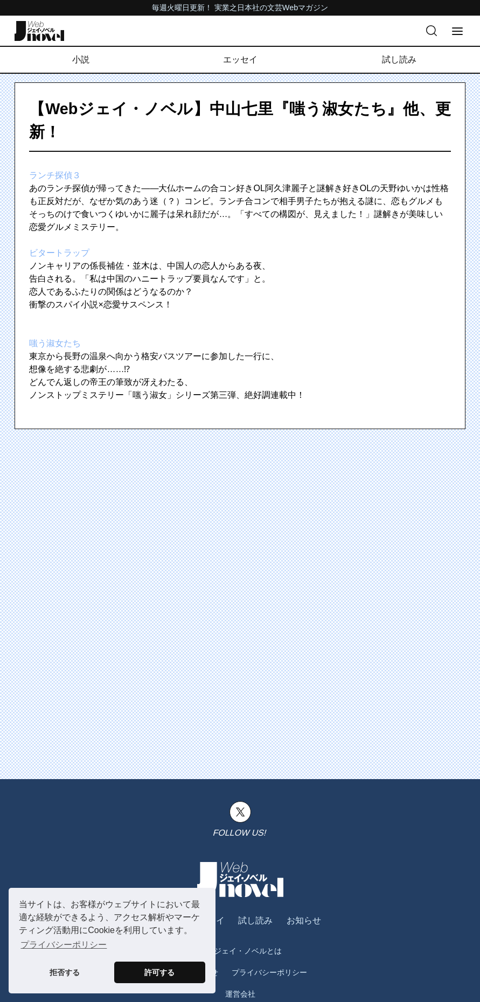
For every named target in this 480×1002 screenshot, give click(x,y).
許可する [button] (159, 972)
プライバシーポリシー (269, 972)
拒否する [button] (65, 972)
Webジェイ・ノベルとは (240, 951)
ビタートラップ (59, 252)
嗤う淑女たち (55, 343)
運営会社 (240, 994)
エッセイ (240, 59)
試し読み (399, 59)
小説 (80, 59)
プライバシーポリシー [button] (63, 944)
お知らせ (304, 920)
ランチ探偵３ (55, 175)
